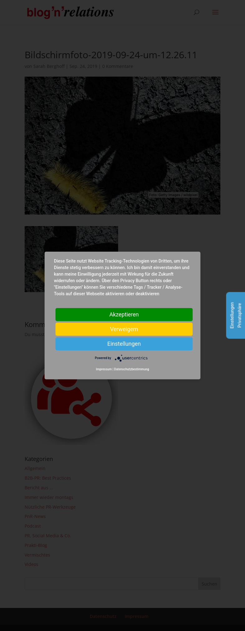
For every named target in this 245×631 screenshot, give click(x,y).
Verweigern (124, 329)
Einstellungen (124, 343)
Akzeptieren (124, 314)
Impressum (104, 369)
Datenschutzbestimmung (131, 369)
